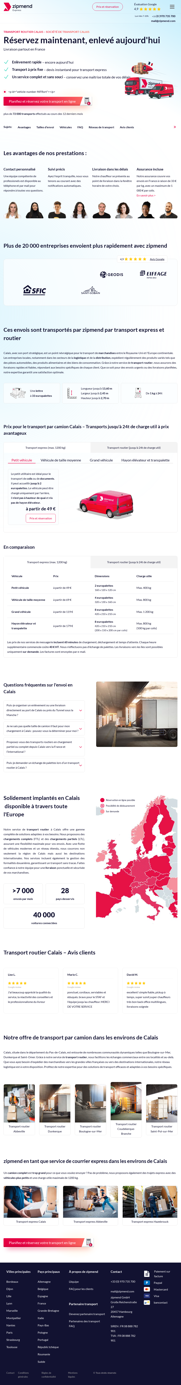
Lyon (9, 1303)
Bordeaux (12, 1281)
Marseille (12, 1310)
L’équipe (74, 1281)
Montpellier (13, 1318)
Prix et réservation (107, 6)
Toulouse (11, 1347)
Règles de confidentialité (49, 1374)
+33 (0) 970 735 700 (123, 1281)
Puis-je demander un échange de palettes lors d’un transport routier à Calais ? (44, 765)
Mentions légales (73, 1374)
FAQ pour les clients (81, 1288)
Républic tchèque (48, 1347)
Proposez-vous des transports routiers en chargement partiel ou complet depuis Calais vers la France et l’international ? (44, 746)
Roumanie (44, 1354)
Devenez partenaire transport (87, 1314)
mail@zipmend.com (163, 20)
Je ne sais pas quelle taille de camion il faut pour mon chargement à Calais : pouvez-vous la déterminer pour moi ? (44, 728)
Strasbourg (13, 1339)
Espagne (43, 1296)
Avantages (24, 127)
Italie (41, 1318)
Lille (8, 1296)
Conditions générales (23, 1374)
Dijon (9, 1288)
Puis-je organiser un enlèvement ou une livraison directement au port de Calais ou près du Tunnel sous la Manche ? (44, 709)
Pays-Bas (43, 1325)
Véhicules (66, 127)
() (163, 16)
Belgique (43, 1288)
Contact (10, 1372)
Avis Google (157, 259)
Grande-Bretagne (48, 1310)
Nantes (10, 1325)
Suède (41, 1361)
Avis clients (127, 127)
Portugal (43, 1339)
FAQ (80, 127)
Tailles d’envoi (45, 127)
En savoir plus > (146, 195)
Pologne (43, 1332)
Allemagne (44, 1281)
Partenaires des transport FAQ (84, 1323)
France (42, 1303)
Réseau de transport (101, 127)
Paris (9, 1332)
